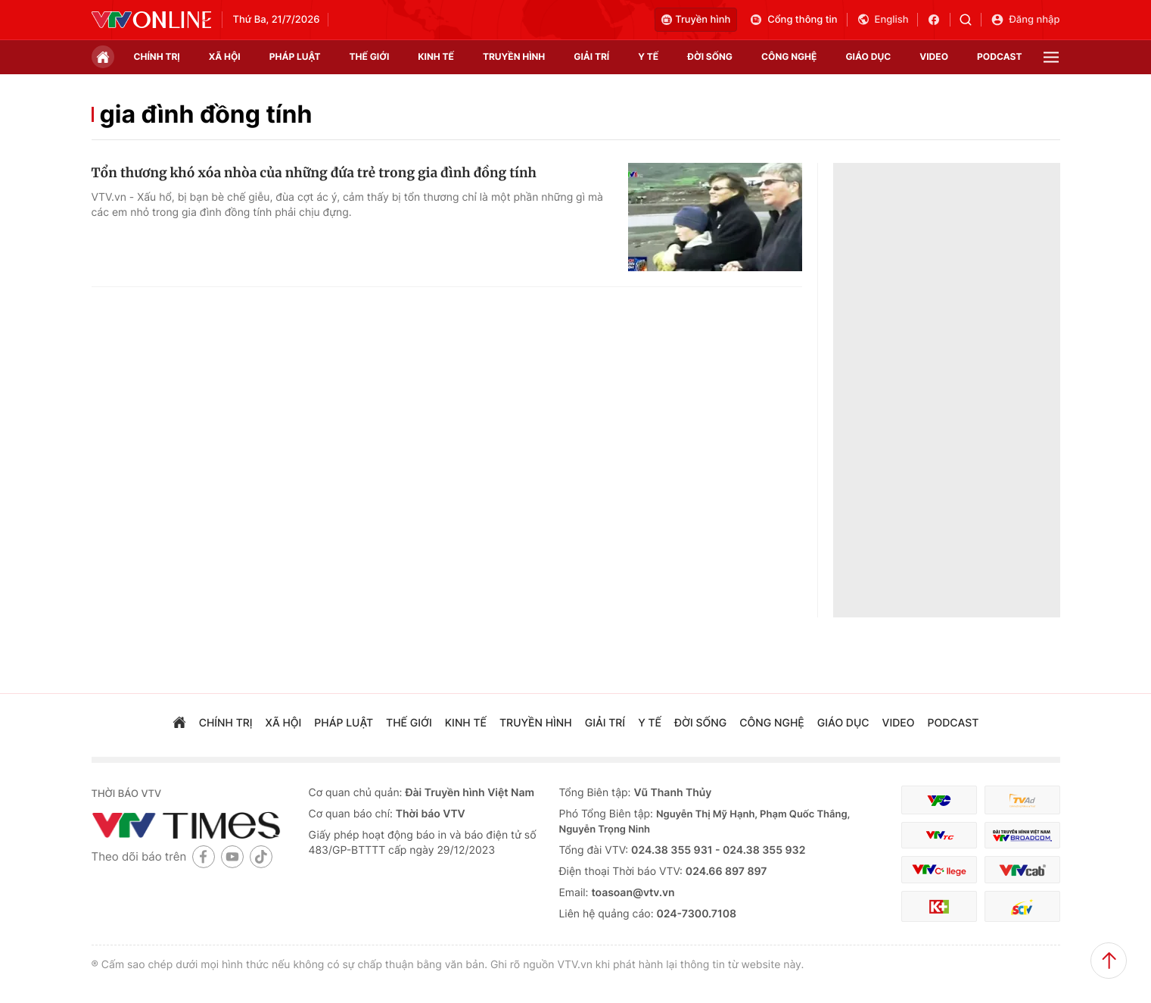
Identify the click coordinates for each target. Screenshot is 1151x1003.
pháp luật (295, 56)
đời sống (710, 56)
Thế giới (370, 56)
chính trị (157, 56)
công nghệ (789, 56)
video (933, 56)
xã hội (225, 56)
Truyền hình (695, 20)
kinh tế (436, 56)
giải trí (591, 56)
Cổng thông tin (793, 20)
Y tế (648, 56)
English (883, 20)
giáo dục (868, 56)
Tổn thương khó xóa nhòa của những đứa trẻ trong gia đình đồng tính (314, 172)
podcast (999, 56)
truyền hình (514, 56)
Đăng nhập (1025, 20)
